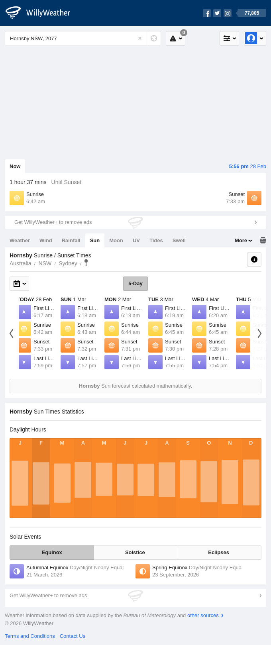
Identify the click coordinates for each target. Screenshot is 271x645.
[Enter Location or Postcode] (83, 38)
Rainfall (71, 240)
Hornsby (86, 262)
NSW (44, 263)
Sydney (68, 263)
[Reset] (140, 38)
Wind (45, 240)
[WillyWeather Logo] (42, 13)
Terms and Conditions (30, 636)
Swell (179, 240)
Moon (116, 240)
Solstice (135, 552)
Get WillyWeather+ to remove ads (53, 222)
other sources (203, 615)
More (241, 240)
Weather (20, 240)
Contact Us (72, 636)
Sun (95, 240)
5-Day (135, 283)
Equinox (52, 552)
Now (15, 166)
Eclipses (218, 552)
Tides (156, 240)
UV (136, 240)
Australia (20, 263)
